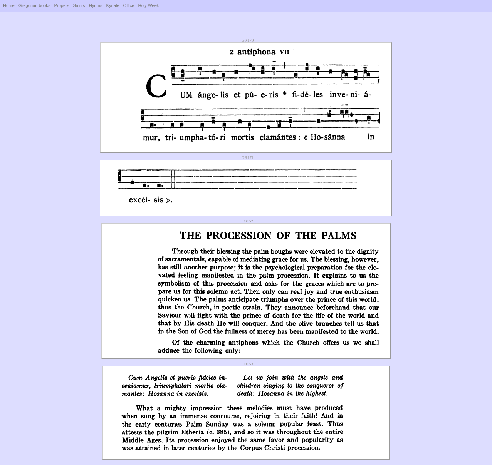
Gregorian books (34, 5)
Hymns (95, 5)
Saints (79, 5)
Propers (61, 5)
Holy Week (148, 5)
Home (9, 5)
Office (128, 5)
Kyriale (112, 5)
